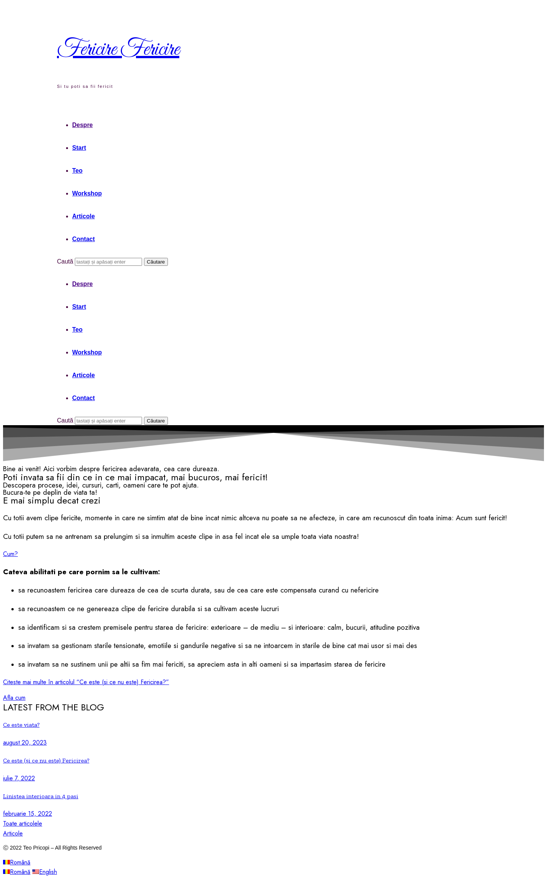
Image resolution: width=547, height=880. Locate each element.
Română (16, 862)
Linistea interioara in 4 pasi (40, 796)
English (44, 871)
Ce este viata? (21, 724)
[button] (10, 554)
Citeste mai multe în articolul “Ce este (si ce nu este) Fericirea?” (86, 682)
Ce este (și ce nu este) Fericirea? (46, 760)
